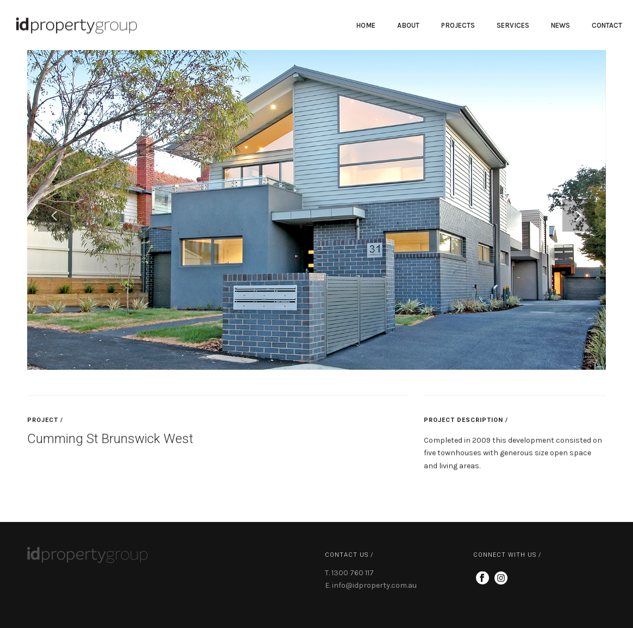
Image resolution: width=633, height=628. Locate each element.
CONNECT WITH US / (507, 554)
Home (365, 25)
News (560, 25)
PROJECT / (45, 423)
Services (513, 25)
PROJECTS (458, 25)
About (408, 25)
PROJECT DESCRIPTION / (466, 423)
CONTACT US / (349, 554)
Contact (607, 25)
